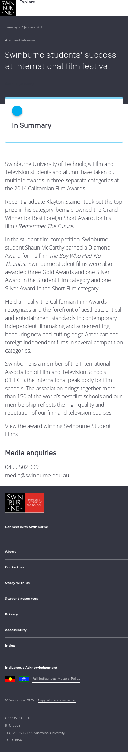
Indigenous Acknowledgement (31, 667)
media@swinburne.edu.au (37, 475)
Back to (19, 84)
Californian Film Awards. (57, 188)
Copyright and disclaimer (57, 700)
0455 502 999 (22, 467)
